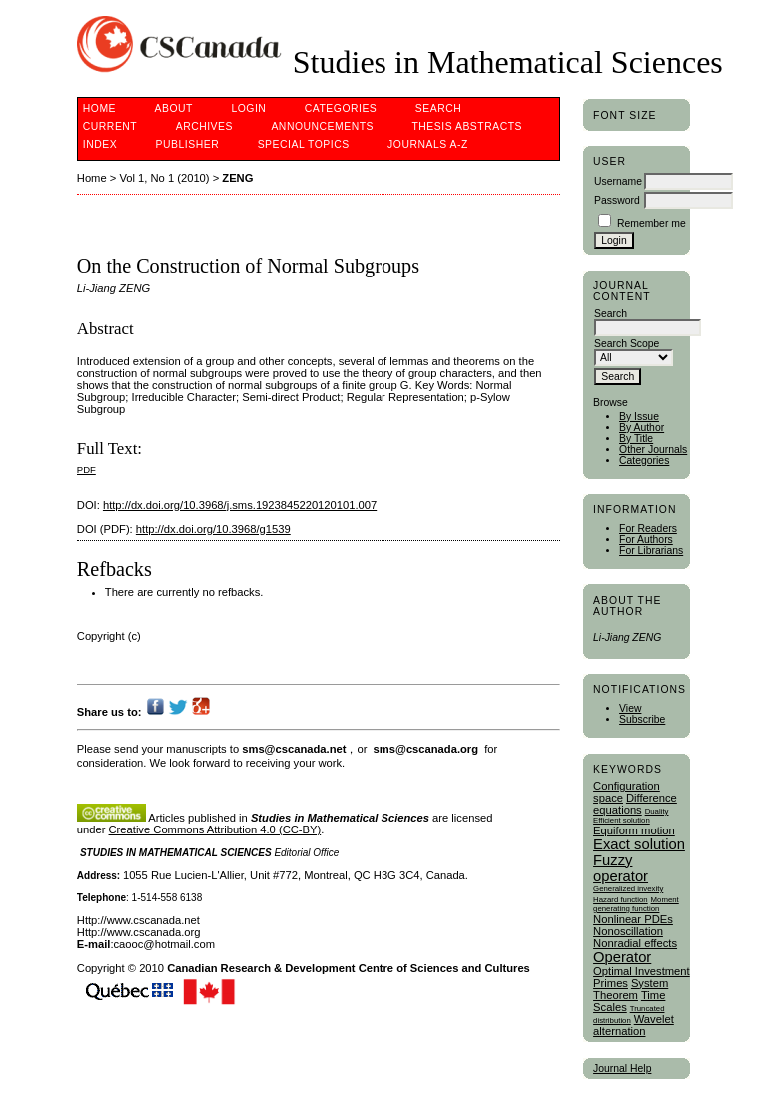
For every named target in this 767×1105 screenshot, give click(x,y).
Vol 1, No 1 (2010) (164, 178)
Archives (204, 126)
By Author (641, 427)
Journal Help (622, 1068)
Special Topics (304, 144)
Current (110, 126)
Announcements (322, 126)
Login (248, 108)
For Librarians (651, 550)
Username (618, 181)
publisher (188, 144)
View (630, 708)
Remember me (651, 223)
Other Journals (653, 449)
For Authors (646, 539)
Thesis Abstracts (466, 126)
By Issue (639, 416)
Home (99, 108)
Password (617, 200)
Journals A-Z (427, 144)
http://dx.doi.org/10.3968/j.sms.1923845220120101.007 (240, 505)
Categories (644, 460)
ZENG (237, 178)
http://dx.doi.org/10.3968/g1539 (213, 529)
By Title (636, 438)
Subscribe (642, 719)
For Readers (648, 528)
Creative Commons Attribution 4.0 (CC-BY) (215, 829)
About (174, 108)
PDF (86, 469)
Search (438, 108)
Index (100, 144)
